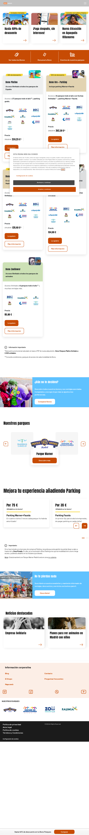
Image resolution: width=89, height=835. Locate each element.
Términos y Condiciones (13, 813)
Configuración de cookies (11, 819)
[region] (44, 172)
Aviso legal (7, 808)
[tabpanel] (26, 593)
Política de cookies (11, 810)
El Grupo (8, 759)
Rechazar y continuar (44, 182)
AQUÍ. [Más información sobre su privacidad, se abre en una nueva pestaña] (63, 169)
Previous (76, 606)
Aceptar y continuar (44, 189)
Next (84, 606)
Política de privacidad (12, 805)
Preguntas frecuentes (53, 759)
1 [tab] (83, 619)
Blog (7, 754)
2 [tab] (87, 619)
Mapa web (9, 765)
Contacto (48, 754)
